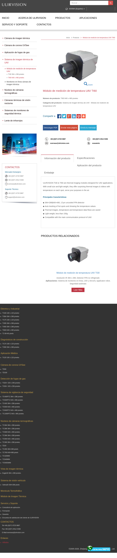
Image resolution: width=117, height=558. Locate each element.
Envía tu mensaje (88, 127)
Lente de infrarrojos (13, 121)
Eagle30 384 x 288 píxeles (11, 473)
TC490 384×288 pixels (10, 449)
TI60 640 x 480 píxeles (16, 78)
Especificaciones (86, 158)
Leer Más (78, 290)
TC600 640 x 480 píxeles (11, 407)
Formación (6, 511)
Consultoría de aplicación (11, 507)
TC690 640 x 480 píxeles (11, 439)
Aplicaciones (88, 18)
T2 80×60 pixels (8, 333)
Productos (62, 18)
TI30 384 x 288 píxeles (16, 74)
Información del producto (57, 158)
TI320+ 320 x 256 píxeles (11, 383)
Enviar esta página (69, 127)
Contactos (44, 24)
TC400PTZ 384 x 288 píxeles (12, 397)
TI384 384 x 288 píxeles (10, 316)
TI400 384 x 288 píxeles (10, 327)
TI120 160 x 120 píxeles (10, 357)
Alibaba (5, 542)
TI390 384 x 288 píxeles (10, 347)
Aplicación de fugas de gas (17, 52)
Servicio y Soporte (15, 24)
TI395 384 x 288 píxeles (10, 323)
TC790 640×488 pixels (10, 452)
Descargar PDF (50, 127)
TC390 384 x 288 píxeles (11, 442)
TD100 (4, 373)
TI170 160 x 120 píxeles (10, 344)
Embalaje (49, 172)
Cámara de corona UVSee (16, 45)
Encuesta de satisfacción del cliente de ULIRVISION (20, 518)
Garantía (5, 514)
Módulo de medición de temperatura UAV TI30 (77, 273)
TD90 (4, 369)
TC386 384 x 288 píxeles (11, 435)
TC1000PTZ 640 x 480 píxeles (13, 414)
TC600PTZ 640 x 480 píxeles (12, 400)
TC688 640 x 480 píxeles (11, 432)
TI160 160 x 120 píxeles (10, 313)
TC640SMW (6, 463)
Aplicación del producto (89, 165)
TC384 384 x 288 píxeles (11, 425)
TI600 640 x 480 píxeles (10, 330)
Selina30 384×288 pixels (11, 485)
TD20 (4, 446)
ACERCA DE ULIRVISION (32, 18)
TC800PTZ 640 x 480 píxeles (12, 410)
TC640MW (6, 459)
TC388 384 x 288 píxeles (11, 429)
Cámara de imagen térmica (17, 38)
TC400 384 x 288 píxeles (11, 403)
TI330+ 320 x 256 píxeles (11, 386)
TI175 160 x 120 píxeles (10, 320)
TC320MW (6, 456)
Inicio (5, 18)
